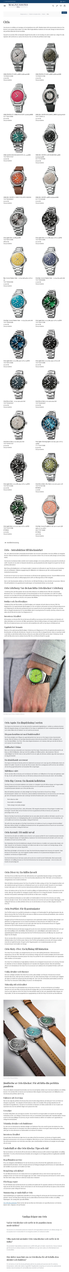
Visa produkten (7, 80)
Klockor (43, 14)
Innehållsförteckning (13, 542)
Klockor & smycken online (34, 14)
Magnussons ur (24, 14)
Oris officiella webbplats (10, 1203)
